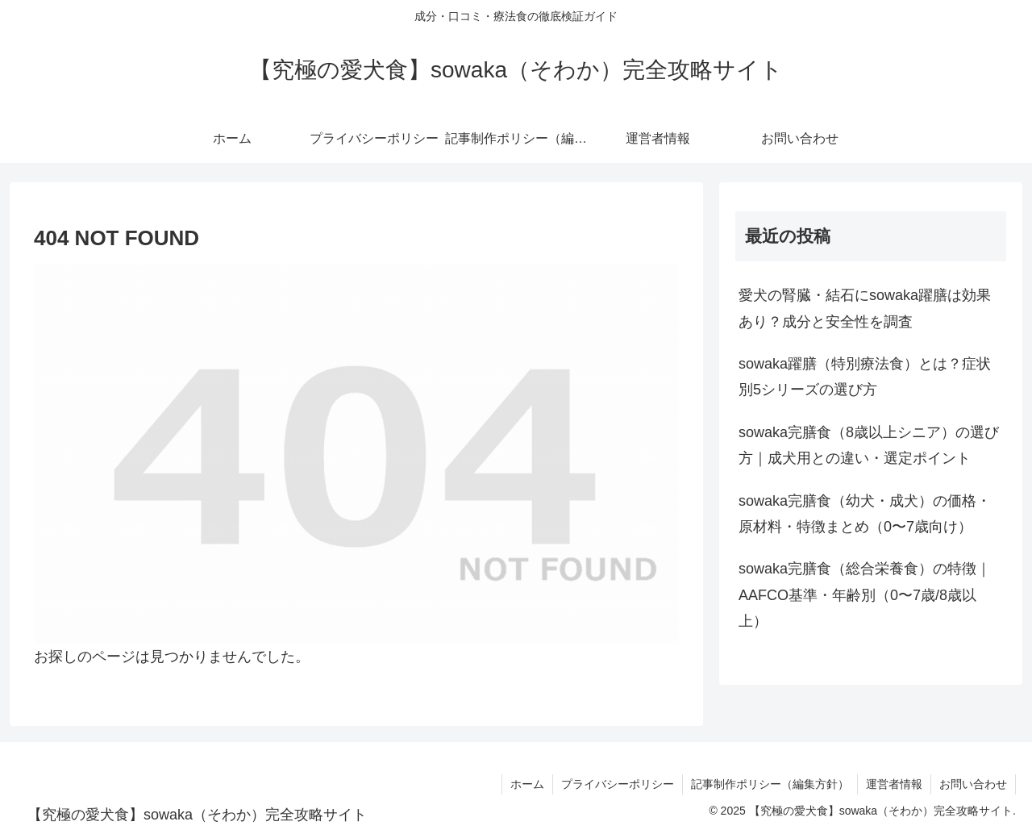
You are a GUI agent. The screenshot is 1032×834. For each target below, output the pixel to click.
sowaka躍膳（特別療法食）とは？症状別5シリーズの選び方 (865, 377)
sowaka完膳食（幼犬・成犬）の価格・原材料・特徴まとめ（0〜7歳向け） (865, 514)
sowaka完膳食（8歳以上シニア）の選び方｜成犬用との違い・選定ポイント (869, 445)
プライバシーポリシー (617, 784)
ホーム (527, 784)
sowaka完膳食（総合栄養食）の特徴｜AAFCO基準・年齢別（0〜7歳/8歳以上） (865, 595)
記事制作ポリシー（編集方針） (770, 784)
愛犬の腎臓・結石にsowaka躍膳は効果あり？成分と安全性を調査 (865, 308)
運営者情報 (894, 784)
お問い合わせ (973, 784)
